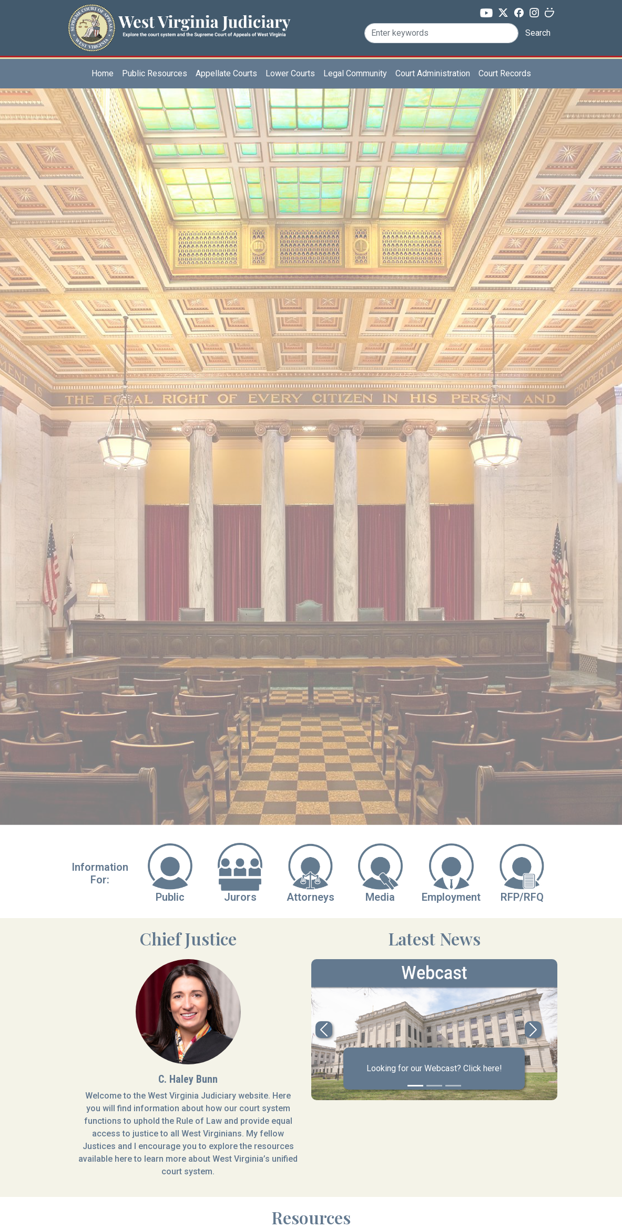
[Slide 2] (434, 1086)
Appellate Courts (226, 73)
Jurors (240, 897)
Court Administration (432, 73)
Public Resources (154, 73)
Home (102, 73)
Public (170, 897)
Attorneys (310, 897)
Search (537, 33)
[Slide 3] (453, 1086)
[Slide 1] (415, 1086)
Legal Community (355, 73)
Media (380, 897)
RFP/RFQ (522, 897)
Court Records (504, 73)
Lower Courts (290, 73)
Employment (451, 897)
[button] (324, 1029)
